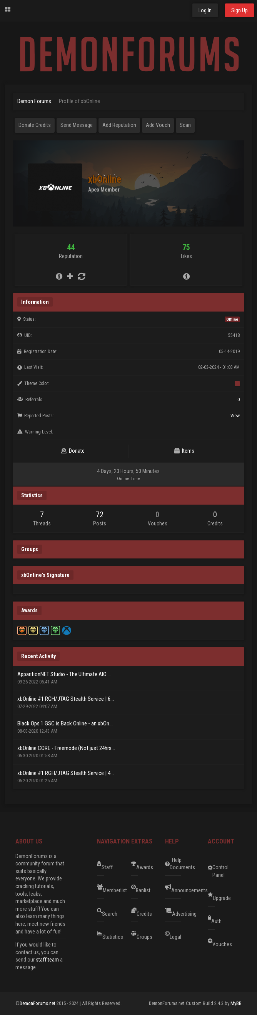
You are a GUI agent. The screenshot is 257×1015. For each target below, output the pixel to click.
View (235, 415)
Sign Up (239, 10)
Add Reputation (119, 125)
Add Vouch (158, 125)
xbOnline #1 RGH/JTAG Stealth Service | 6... (65, 698)
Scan (185, 125)
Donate (73, 451)
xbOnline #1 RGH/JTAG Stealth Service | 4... (65, 773)
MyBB (236, 1003)
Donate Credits (34, 125)
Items (184, 451)
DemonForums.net (38, 1003)
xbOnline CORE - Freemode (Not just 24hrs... (66, 748)
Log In (205, 10)
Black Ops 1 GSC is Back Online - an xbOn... (65, 723)
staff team (47, 960)
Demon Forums (34, 101)
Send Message (76, 125)
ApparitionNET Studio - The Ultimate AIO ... (64, 674)
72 (99, 514)
